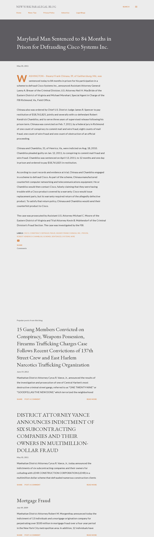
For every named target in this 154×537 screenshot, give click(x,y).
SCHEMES (47, 236)
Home (18, 13)
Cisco (26, 233)
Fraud (52, 233)
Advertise (65, 13)
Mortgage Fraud (33, 500)
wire (73, 236)
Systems (66, 236)
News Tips (32, 13)
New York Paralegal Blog (36, 7)
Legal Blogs (80, 13)
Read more (92, 399)
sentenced (57, 236)
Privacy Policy (48, 13)
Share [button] (19, 245)
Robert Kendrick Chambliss (30, 236)
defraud (45, 233)
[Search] (126, 6)
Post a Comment (32, 399)
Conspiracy (35, 233)
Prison (85, 233)
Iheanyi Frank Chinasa (66, 233)
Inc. (79, 233)
